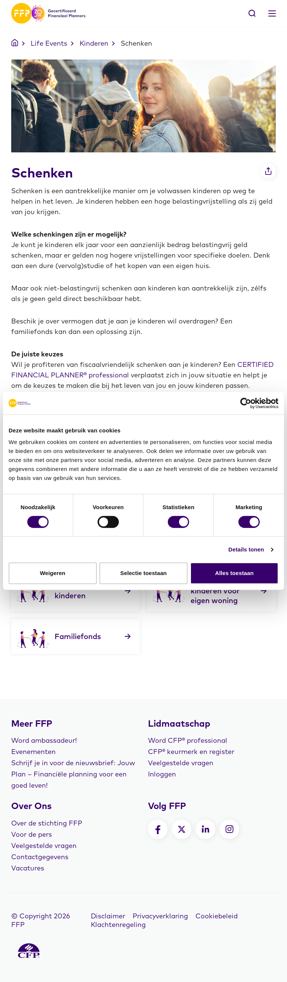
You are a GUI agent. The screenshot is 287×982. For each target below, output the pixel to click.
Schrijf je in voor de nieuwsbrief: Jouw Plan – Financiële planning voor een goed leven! (73, 774)
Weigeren (52, 573)
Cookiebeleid (216, 916)
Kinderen (94, 43)
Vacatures (27, 868)
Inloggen (162, 774)
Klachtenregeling (118, 924)
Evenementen (33, 751)
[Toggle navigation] (272, 13)
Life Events (49, 43)
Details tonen (246, 549)
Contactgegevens (39, 856)
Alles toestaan (234, 573)
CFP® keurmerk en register (191, 751)
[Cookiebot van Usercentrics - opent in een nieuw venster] (245, 403)
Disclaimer (108, 916)
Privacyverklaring (160, 916)
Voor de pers (31, 834)
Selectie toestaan (143, 573)
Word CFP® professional (187, 740)
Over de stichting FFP (46, 823)
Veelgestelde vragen (180, 762)
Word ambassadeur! (44, 740)
